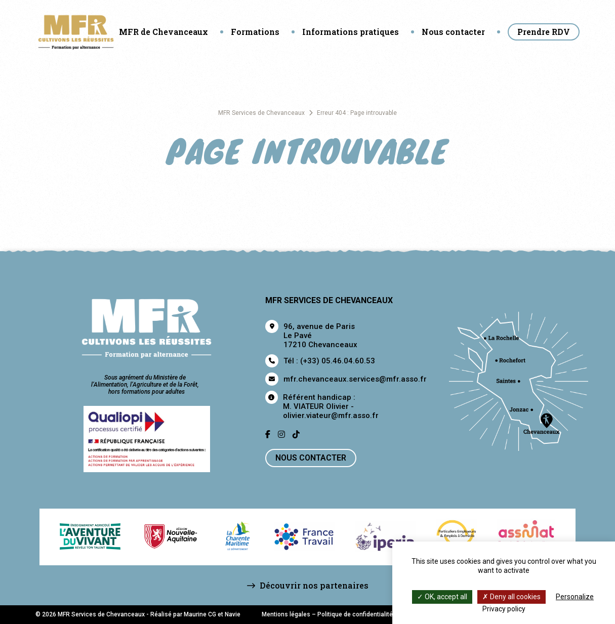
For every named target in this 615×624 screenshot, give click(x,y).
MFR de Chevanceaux (163, 31)
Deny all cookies (511, 597)
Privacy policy (503, 609)
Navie (232, 614)
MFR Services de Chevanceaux (261, 112)
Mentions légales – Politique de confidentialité (327, 614)
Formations (255, 31)
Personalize (575, 597)
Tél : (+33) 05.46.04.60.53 (329, 360)
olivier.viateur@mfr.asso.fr (331, 415)
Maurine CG (200, 614)
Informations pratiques (350, 31)
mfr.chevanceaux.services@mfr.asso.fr (355, 379)
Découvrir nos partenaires (307, 585)
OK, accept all (442, 597)
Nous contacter (453, 31)
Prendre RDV (543, 31)
